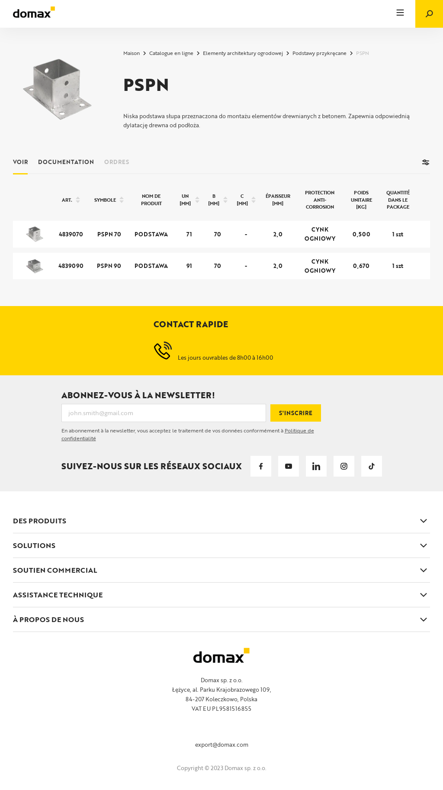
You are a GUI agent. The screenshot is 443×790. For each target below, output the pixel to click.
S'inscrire (295, 413)
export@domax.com (221, 744)
